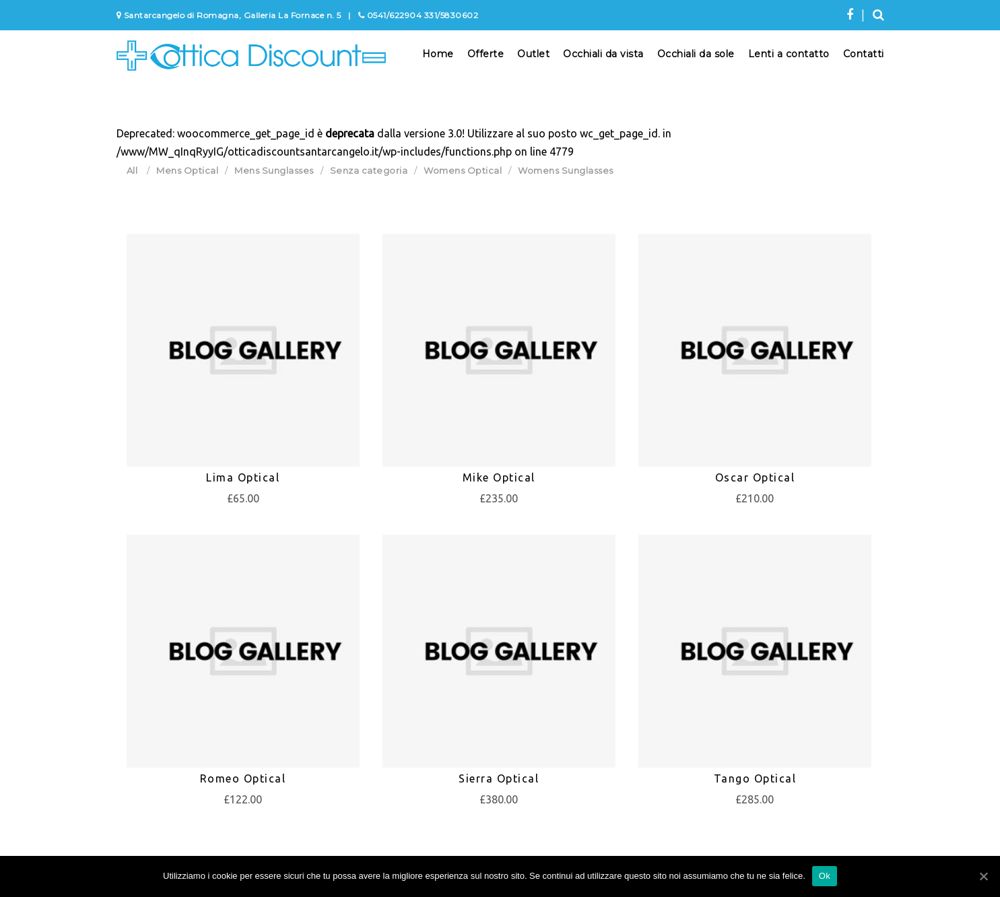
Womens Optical (463, 170)
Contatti (863, 54)
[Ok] (983, 876)
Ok (824, 876)
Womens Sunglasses (565, 170)
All (132, 170)
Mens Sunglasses (274, 170)
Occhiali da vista (603, 54)
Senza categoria (369, 170)
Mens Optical (187, 170)
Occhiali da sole (696, 54)
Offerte (485, 54)
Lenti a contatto (789, 54)
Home (438, 54)
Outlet (533, 54)
